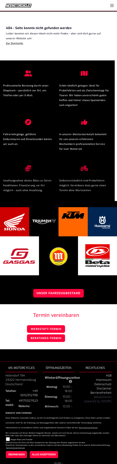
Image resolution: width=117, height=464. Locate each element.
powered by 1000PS (98, 401)
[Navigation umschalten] (112, 5)
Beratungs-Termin (46, 338)
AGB (109, 375)
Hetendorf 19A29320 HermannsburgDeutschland (20, 380)
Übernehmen (16, 454)
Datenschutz (103, 384)
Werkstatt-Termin (46, 329)
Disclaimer (104, 388)
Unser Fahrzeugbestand (58, 293)
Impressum (104, 380)
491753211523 (28, 401)
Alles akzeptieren (44, 454)
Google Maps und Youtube (22, 439)
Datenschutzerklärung (88, 428)
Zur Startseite (14, 43)
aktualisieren (103, 397)
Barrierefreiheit (101, 393)
